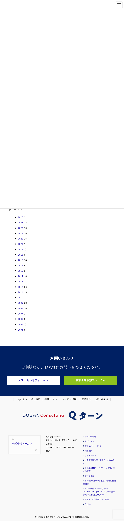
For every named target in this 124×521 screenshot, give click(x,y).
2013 (20, 281)
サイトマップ (90, 455)
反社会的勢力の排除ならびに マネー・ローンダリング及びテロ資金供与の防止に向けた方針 (99, 491)
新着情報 (86, 399)
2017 (20, 260)
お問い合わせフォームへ (35, 380)
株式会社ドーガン (22, 443)
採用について (51, 399)
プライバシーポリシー (94, 446)
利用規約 (88, 451)
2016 (20, 265)
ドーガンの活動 (69, 399)
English (88, 504)
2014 (20, 276)
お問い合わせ (101, 399)
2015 (20, 271)
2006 (20, 319)
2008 (20, 308)
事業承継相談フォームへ (89, 380)
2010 (20, 297)
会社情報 (35, 399)
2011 (20, 292)
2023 (20, 228)
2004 (20, 330)
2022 (20, 233)
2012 (20, 287)
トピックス (89, 441)
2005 (20, 324)
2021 (20, 238)
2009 (20, 303)
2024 (20, 222)
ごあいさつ (21, 399)
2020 (20, 244)
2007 (20, 313)
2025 (20, 217)
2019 (20, 249)
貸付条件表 (89, 476)
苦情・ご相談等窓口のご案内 (97, 499)
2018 (20, 255)
